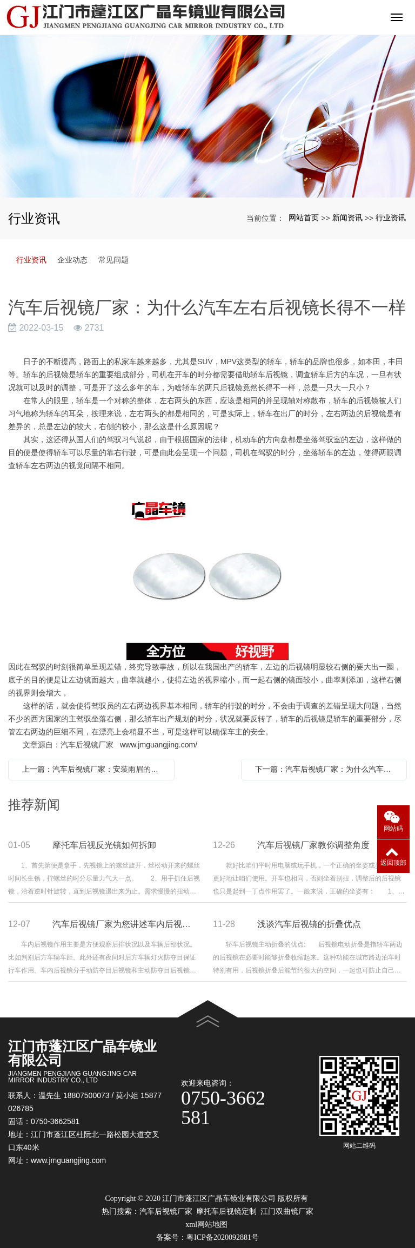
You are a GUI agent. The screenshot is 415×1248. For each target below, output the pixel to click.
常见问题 (113, 259)
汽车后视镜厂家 (165, 1211)
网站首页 (304, 217)
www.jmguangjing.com (68, 1160)
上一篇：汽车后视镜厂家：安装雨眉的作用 (94, 769)
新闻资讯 (347, 217)
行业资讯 (391, 217)
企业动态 (72, 259)
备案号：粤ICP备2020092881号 (207, 1237)
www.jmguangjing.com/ (158, 744)
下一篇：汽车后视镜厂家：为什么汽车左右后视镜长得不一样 (327, 769)
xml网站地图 (206, 1224)
